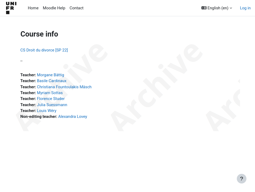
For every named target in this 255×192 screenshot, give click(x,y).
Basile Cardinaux (51, 80)
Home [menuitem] (33, 8)
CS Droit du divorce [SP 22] (44, 50)
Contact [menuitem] (76, 8)
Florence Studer (51, 98)
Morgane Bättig (50, 75)
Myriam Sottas (50, 92)
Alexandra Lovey (72, 116)
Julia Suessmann (52, 104)
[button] (216, 8)
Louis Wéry (46, 110)
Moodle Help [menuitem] (54, 8)
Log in (245, 8)
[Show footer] (241, 178)
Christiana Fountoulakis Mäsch (64, 87)
